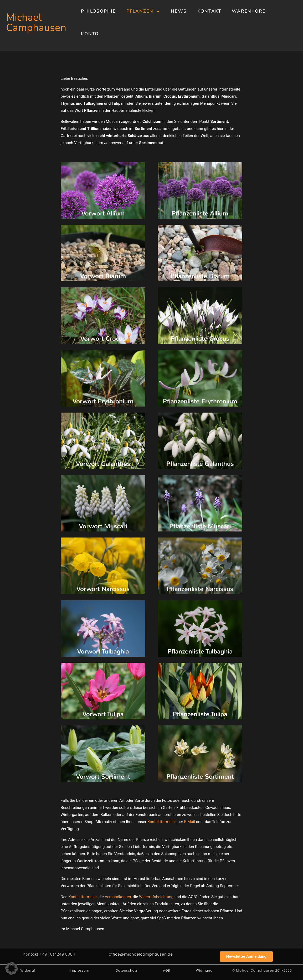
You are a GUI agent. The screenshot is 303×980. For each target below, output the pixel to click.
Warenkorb (249, 11)
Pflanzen (143, 11)
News (179, 11)
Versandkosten (118, 896)
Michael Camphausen (36, 22)
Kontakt (209, 11)
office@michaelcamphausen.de (141, 954)
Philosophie (98, 11)
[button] (11, 968)
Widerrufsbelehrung (156, 896)
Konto (90, 34)
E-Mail (189, 821)
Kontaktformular (161, 821)
